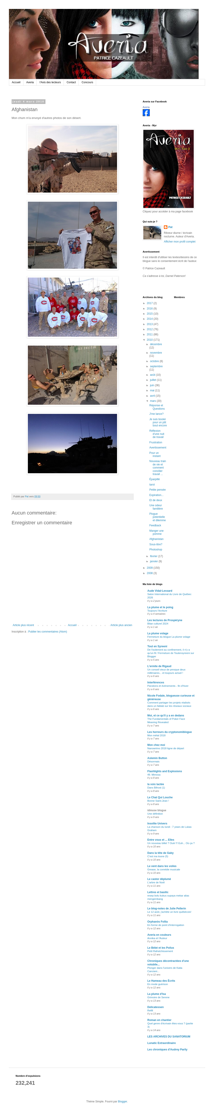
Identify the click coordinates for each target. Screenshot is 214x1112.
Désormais (153, 761)
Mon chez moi (156, 745)
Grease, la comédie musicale (163, 869)
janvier (154, 561)
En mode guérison (157, 984)
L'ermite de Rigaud (159, 666)
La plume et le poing (160, 607)
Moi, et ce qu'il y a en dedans (165, 715)
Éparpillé (154, 479)
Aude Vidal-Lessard (159, 590)
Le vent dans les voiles (162, 866)
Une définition (155, 813)
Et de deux (155, 500)
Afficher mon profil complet (179, 241)
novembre (156, 352)
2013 (150, 324)
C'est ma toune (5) (157, 856)
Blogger (122, 1101)
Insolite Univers (157, 823)
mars (153, 400)
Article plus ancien (121, 625)
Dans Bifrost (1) (156, 787)
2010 (150, 339)
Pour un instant (154, 454)
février (154, 556)
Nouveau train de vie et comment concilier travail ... (157, 468)
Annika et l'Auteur (157, 938)
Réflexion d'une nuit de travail (156, 434)
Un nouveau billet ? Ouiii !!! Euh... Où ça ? (171, 843)
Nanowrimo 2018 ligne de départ (165, 748)
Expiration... (156, 495)
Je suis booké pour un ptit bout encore (158, 422)
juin (152, 385)
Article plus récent (23, 625)
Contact (71, 82)
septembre (156, 366)
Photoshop (155, 549)
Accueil (16, 82)
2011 (150, 334)
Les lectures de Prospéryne (164, 620)
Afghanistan (156, 539)
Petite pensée (157, 489)
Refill (150, 1010)
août (153, 374)
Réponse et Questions (157, 407)
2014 (150, 318)
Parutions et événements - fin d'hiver (168, 686)
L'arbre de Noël (156, 882)
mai (152, 390)
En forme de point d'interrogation (165, 925)
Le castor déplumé (159, 879)
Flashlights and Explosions (164, 771)
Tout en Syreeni (157, 646)
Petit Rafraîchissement (160, 951)
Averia (30, 82)
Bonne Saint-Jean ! (158, 800)
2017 (150, 303)
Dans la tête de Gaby (160, 853)
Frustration (155, 442)
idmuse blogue (156, 810)
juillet (153, 380)
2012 (150, 329)
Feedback (155, 525)
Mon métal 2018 (156, 735)
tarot (152, 484)
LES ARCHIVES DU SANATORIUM (168, 1036)
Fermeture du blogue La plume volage (168, 636)
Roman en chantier (159, 1020)
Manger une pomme (156, 532)
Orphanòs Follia (157, 921)
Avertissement (157, 447)
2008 (150, 573)
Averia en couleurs (159, 934)
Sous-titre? (155, 544)
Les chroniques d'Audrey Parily (167, 1049)
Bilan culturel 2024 (157, 623)
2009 (150, 567)
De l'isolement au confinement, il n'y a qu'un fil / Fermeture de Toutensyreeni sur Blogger (170, 653)
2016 (150, 308)
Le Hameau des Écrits (161, 980)
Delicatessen (155, 1007)
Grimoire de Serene (158, 997)
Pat (170, 227)
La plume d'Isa (156, 994)
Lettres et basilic (158, 892)
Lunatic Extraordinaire (161, 1043)
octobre (155, 361)
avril (153, 395)
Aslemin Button (157, 758)
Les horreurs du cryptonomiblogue (169, 732)
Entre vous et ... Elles (160, 839)
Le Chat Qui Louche (160, 797)
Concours (87, 82)
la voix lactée (155, 784)
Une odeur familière (156, 507)
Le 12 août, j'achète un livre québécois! (169, 912)
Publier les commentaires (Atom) (47, 631)
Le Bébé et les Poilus (160, 947)
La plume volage (157, 633)
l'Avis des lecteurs (50, 82)
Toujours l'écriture (157, 610)
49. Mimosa (153, 774)
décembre (156, 344)
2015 (150, 313)
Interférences (155, 682)
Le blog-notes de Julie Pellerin (166, 908)
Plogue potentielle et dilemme (157, 517)
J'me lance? (156, 413)
